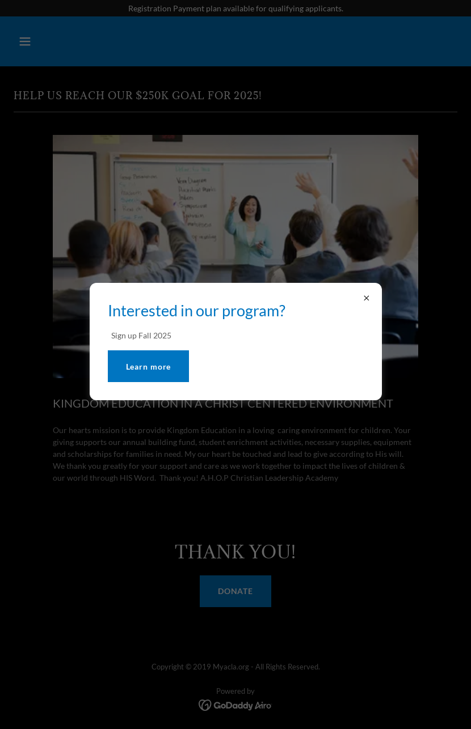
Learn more (148, 366)
